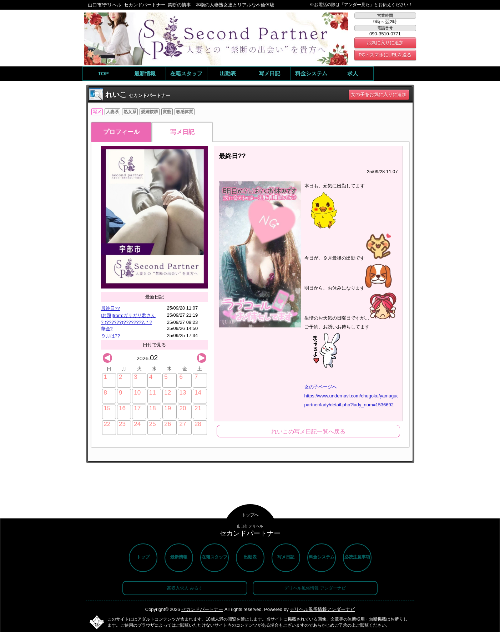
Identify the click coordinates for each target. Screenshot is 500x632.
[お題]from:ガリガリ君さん (128, 315)
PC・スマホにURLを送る (385, 54)
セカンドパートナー (202, 609)
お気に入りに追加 (385, 42)
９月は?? (110, 335)
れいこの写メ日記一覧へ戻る (308, 431)
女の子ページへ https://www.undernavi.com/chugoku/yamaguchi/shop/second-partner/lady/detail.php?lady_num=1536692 (367, 395)
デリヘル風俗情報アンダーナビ (322, 609)
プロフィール (121, 132)
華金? (107, 328)
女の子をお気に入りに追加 (378, 94)
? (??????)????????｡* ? (126, 322)
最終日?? (110, 308)
